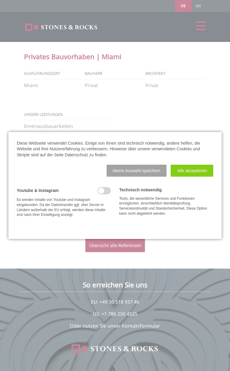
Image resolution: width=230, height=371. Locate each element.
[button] (137, 171)
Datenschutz (76, 154)
